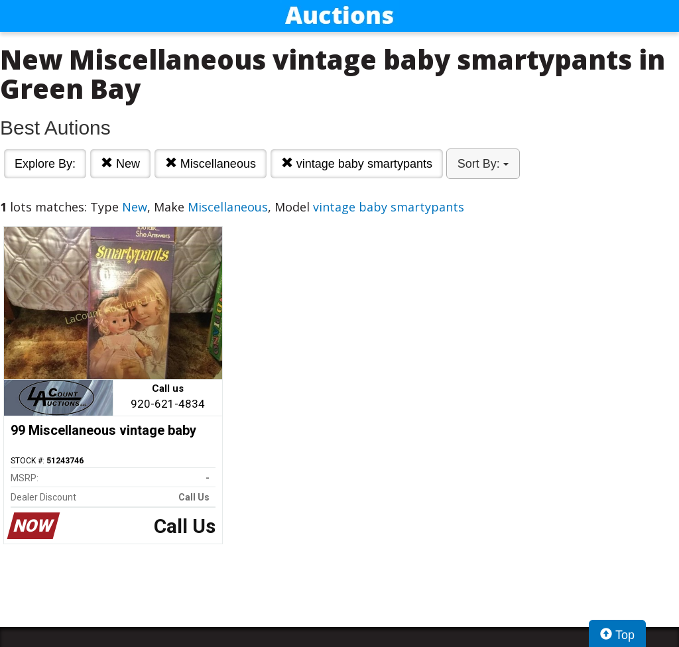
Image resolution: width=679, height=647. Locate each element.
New (120, 163)
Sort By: (483, 163)
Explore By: (45, 163)
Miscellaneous (210, 163)
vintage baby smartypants (356, 163)
